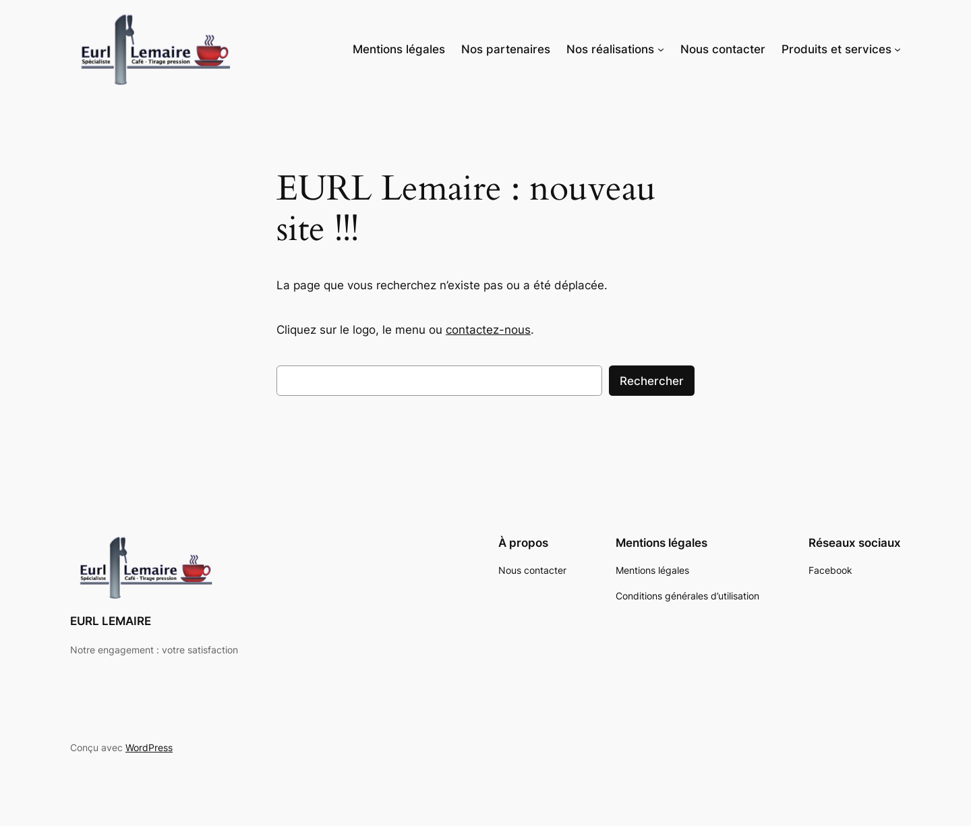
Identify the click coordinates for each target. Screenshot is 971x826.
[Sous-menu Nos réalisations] (660, 49)
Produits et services (836, 49)
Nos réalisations (610, 49)
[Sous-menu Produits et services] (897, 49)
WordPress (149, 747)
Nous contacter (722, 49)
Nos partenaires (505, 49)
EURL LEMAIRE (110, 621)
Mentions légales (399, 49)
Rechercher (652, 381)
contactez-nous (488, 329)
